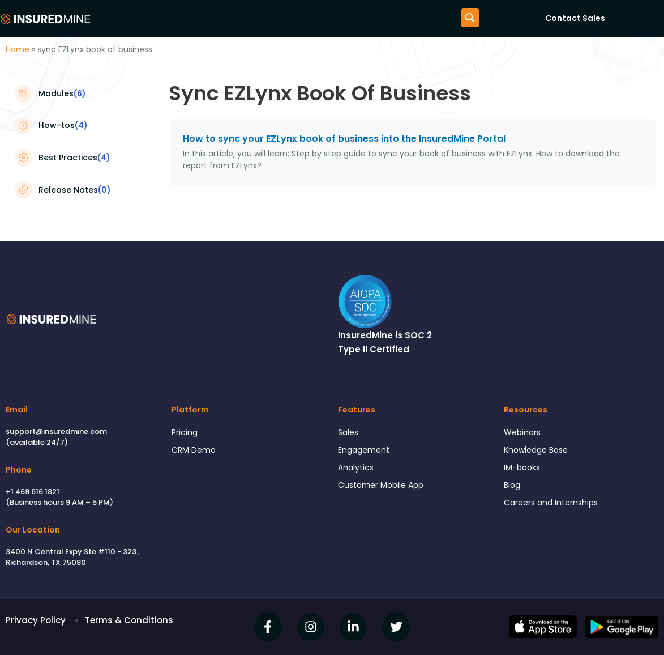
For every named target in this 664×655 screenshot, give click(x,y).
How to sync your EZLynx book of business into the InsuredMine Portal (344, 138)
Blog (513, 488)
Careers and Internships (554, 507)
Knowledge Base (539, 451)
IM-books (523, 469)
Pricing (185, 433)
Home (17, 49)
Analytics (357, 469)
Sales (349, 433)
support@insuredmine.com (56, 431)
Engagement (365, 451)
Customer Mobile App (384, 488)
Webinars (523, 433)
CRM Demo (195, 451)
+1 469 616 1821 (32, 491)
